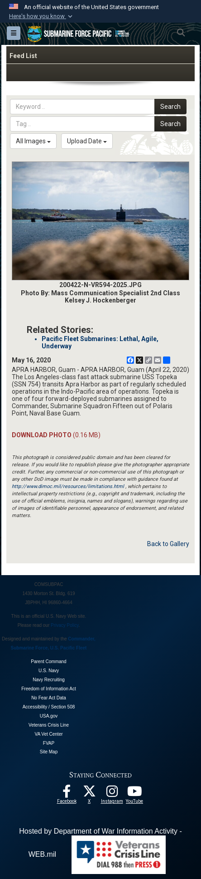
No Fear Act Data (48, 697)
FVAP (48, 743)
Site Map (48, 751)
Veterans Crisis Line (49, 725)
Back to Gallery (168, 543)
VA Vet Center (48, 734)
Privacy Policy (65, 625)
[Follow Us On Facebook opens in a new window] (66, 793)
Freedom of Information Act (48, 688)
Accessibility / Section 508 (49, 706)
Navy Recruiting (49, 679)
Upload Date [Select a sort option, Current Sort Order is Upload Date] (87, 141)
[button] (41, 16)
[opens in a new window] (111, 793)
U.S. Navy (48, 670)
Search (170, 106)
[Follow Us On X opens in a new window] (89, 793)
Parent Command (48, 661)
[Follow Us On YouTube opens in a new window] (134, 793)
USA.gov (48, 715)
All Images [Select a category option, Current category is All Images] (33, 141)
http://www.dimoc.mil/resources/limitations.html (68, 486)
